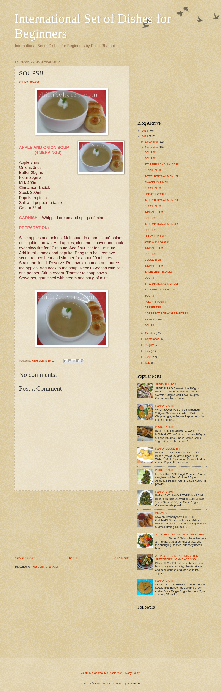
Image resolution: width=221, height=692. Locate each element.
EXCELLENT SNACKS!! (159, 271)
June (148, 356)
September (152, 339)
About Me (87, 673)
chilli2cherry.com (30, 81)
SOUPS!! (150, 152)
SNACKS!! (161, 513)
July (147, 351)
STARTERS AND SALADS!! (161, 164)
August (149, 345)
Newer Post (24, 558)
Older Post (119, 558)
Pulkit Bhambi (109, 683)
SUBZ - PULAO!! (165, 384)
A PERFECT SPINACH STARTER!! (166, 313)
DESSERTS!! (152, 170)
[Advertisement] (71, 523)
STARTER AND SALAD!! (159, 289)
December (151, 141)
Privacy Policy (131, 673)
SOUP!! (149, 277)
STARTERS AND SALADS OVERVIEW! (179, 534)
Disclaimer (115, 673)
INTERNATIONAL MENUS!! (161, 176)
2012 (145, 136)
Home (72, 558)
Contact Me (101, 673)
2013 (145, 130)
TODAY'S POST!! (155, 194)
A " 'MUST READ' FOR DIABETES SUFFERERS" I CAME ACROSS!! (176, 557)
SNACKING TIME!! (156, 182)
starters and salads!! (156, 241)
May (147, 362)
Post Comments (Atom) (46, 566)
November (151, 147)
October (150, 333)
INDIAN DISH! (153, 319)
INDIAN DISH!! (153, 212)
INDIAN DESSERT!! (167, 448)
